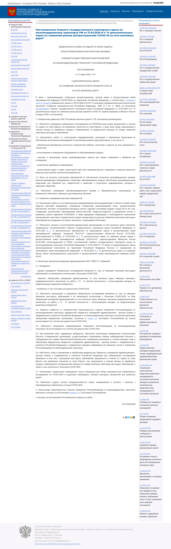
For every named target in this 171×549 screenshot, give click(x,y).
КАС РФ (14, 72)
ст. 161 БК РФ (144, 399)
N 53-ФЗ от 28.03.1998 (147, 254)
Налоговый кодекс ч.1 (19, 93)
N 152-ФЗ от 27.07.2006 (148, 222)
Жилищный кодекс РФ (20, 65)
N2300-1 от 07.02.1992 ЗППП (150, 88)
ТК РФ (13, 103)
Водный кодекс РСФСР (20, 283)
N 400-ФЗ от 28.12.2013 (148, 28)
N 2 (49, 231)
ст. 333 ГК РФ (144, 276)
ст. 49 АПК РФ (145, 485)
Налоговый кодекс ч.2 (20, 96)
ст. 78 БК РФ (144, 345)
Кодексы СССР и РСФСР (20, 280)
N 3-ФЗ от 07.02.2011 (147, 131)
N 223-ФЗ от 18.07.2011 (147, 185)
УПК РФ (14, 113)
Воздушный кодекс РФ (20, 40)
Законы (126, 11)
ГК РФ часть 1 (16, 43)
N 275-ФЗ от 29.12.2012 (148, 76)
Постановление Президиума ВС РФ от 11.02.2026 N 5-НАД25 (20, 271)
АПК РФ (14, 30)
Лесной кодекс (17, 89)
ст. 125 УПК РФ (145, 442)
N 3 (96, 251)
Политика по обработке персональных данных (58, 544)
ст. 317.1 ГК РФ (145, 285)
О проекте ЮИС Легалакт (34, 3)
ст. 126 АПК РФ (145, 471)
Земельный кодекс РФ (20, 68)
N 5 (78, 236)
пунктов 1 (73, 393)
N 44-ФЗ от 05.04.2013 (148, 234)
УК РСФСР (15, 324)
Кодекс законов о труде (20, 315)
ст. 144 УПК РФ (145, 428)
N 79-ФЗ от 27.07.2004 (148, 65)
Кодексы (115, 11)
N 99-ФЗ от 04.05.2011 (147, 162)
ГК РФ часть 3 (16, 50)
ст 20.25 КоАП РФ (146, 314)
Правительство (154, 11)
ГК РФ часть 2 (16, 46)
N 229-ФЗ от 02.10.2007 (148, 242)
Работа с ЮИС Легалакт (59, 3)
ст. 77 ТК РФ (144, 414)
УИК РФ (14, 106)
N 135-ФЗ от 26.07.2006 (148, 151)
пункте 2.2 (92, 318)
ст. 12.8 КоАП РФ (146, 365)
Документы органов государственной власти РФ (21, 141)
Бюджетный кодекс (19, 33)
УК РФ (13, 109)
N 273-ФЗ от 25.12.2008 (148, 99)
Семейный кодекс (18, 99)
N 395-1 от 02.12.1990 (147, 262)
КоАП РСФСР (16, 312)
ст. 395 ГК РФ (144, 296)
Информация (14, 3)
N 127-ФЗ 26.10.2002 (147, 211)
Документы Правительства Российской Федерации (21, 134)
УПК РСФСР (16, 327)
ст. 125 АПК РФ (145, 511)
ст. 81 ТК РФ (144, 331)
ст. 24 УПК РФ (145, 454)
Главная (104, 11)
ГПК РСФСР (15, 286)
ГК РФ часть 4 (16, 53)
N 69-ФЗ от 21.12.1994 (147, 36)
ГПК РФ (14, 56)
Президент (138, 11)
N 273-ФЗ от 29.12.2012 (148, 56)
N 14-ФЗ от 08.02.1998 (147, 176)
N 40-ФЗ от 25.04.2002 (148, 48)
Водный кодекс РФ (19, 36)
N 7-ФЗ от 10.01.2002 (147, 119)
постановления (42, 109)
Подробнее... (26, 276)
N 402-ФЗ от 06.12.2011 (148, 139)
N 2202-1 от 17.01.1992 (147, 202)
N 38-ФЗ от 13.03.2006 (148, 111)
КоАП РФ (14, 75)
